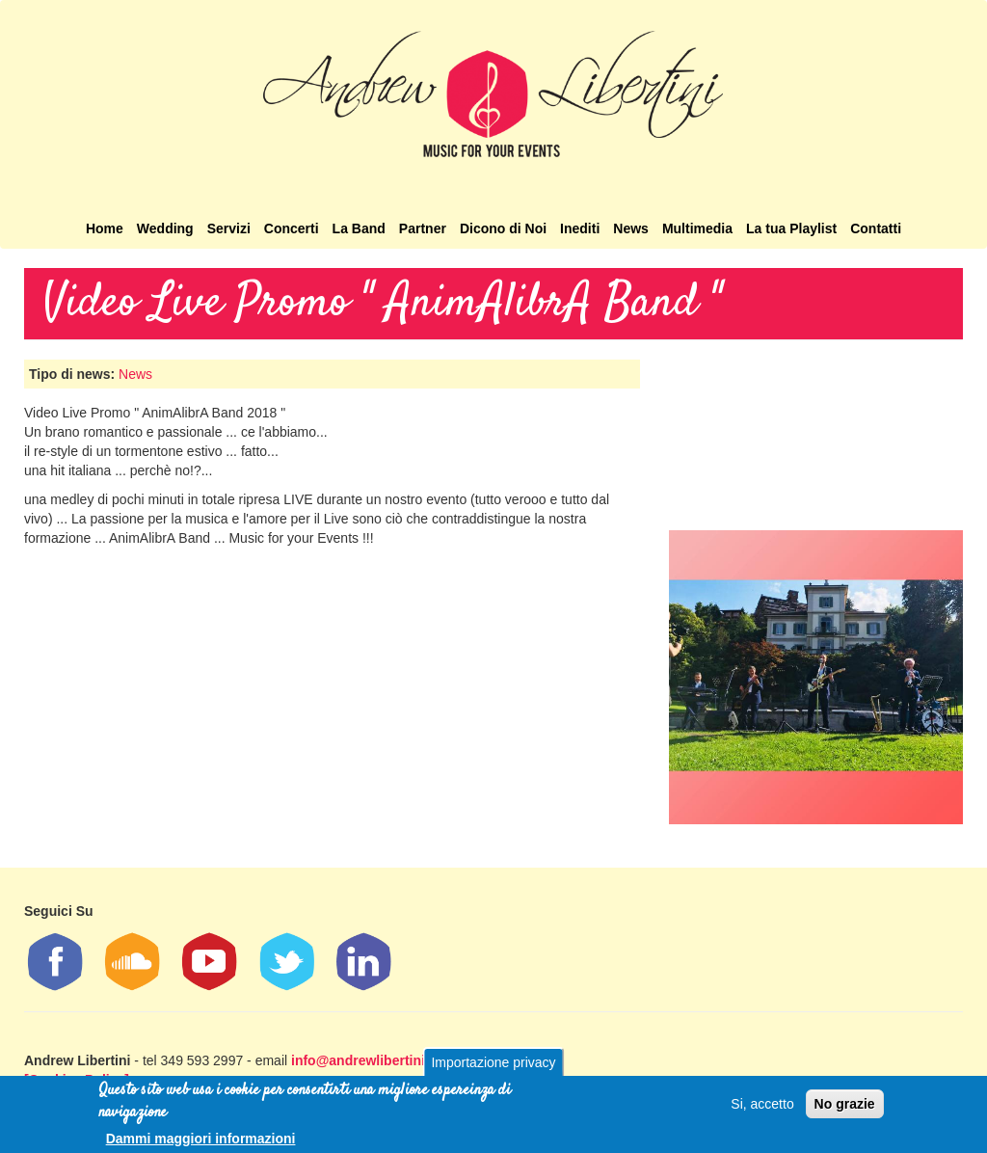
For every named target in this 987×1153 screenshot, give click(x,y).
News (631, 228)
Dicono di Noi (503, 228)
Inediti (580, 228)
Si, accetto (762, 1104)
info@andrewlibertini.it (364, 1060)
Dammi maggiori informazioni (201, 1138)
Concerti (291, 228)
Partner (422, 228)
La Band (359, 228)
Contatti (875, 228)
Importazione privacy (493, 1062)
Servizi (229, 228)
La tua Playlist (791, 228)
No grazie (844, 1104)
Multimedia (697, 228)
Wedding (165, 228)
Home (104, 228)
